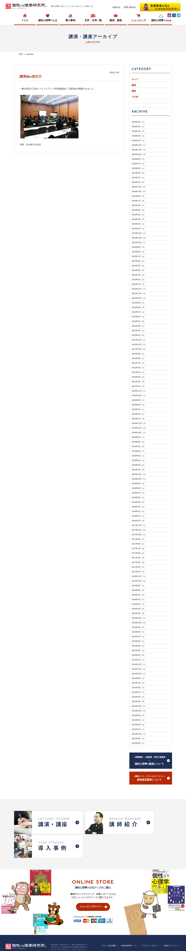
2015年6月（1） (138, 641)
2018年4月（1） (138, 507)
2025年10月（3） (139, 154)
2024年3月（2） (138, 219)
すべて (135, 79)
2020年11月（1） (139, 391)
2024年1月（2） (138, 228)
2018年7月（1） (138, 493)
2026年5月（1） (138, 122)
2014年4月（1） (138, 697)
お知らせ (116, 7)
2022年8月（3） (138, 307)
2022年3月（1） (138, 330)
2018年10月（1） (139, 479)
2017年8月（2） (138, 544)
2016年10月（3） (139, 581)
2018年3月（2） (138, 511)
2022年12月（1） (139, 289)
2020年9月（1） (138, 400)
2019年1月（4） (138, 470)
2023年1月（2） (138, 284)
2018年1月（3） (138, 521)
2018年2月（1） (138, 516)
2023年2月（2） (138, 279)
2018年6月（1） (138, 497)
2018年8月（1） (138, 488)
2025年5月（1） (138, 168)
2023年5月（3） (138, 266)
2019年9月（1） (138, 437)
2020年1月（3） (138, 419)
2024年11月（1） (139, 187)
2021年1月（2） (138, 386)
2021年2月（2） (138, 381)
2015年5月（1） (138, 646)
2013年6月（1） (138, 720)
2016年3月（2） (138, 604)
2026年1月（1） (138, 140)
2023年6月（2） (138, 261)
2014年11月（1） (139, 669)
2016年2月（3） (138, 609)
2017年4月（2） (138, 558)
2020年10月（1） (139, 395)
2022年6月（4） (138, 317)
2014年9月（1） (138, 678)
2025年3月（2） (138, 173)
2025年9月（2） (138, 159)
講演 (134, 85)
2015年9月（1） (138, 627)
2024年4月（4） (138, 215)
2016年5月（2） (138, 595)
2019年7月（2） (138, 446)
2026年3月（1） (138, 131)
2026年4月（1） (138, 126)
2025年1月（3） (138, 182)
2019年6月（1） (138, 451)
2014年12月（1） (139, 664)
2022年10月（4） (139, 298)
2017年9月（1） (138, 539)
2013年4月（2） (138, 725)
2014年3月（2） (138, 701)
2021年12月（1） (139, 340)
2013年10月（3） (139, 711)
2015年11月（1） (139, 618)
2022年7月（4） (138, 312)
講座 (134, 91)
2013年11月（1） (139, 706)
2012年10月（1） (139, 734)
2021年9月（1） (138, 354)
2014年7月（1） (138, 683)
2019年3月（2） (138, 460)
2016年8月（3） (138, 590)
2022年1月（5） (138, 335)
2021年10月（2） (139, 349)
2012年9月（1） (138, 738)
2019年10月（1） (139, 432)
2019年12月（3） (139, 423)
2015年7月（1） (138, 636)
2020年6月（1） (138, 405)
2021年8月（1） (138, 358)
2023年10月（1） (139, 242)
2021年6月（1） (138, 368)
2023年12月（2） (139, 233)
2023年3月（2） (138, 275)
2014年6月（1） (138, 687)
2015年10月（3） (139, 623)
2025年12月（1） (139, 145)
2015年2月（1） (138, 660)
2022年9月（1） (138, 303)
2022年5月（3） (138, 321)
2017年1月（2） (138, 572)
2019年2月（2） (138, 465)
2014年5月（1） (138, 692)
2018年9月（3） (138, 483)
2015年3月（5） (138, 655)
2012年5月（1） (138, 743)
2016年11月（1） (139, 576)
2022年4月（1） (138, 326)
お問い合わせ (130, 7)
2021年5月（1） (138, 372)
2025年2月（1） (138, 177)
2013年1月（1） (138, 729)
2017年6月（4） (138, 553)
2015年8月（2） (138, 632)
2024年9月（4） (138, 196)
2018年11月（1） (139, 474)
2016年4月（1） (138, 599)
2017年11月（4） (139, 530)
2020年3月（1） (138, 409)
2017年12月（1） (139, 525)
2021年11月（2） (139, 344)
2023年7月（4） (138, 256)
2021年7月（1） (138, 363)
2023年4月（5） (138, 270)
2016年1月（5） (138, 613)
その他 (135, 97)
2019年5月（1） (138, 456)
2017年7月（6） (138, 548)
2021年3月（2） (138, 377)
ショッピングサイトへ (91, 876)
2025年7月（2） (138, 164)
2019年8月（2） (138, 442)
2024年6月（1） (138, 205)
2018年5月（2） (138, 502)
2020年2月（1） (138, 414)
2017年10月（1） (139, 534)
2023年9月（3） (138, 247)
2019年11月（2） (139, 428)
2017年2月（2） (138, 567)
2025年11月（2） (139, 150)
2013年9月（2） (138, 715)
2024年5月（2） (138, 210)
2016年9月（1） (138, 585)
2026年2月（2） (138, 136)
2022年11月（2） (139, 293)
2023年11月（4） (139, 238)
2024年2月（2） (138, 224)
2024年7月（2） (138, 201)
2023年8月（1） (138, 252)
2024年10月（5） (139, 191)
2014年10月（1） (139, 674)
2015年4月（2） (138, 650)
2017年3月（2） (138, 562)
